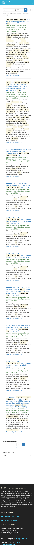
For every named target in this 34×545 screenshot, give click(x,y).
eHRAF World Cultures (10, 516)
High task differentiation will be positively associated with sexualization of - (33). (18, 152)
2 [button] (26, 444)
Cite (22, 75)
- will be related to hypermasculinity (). (18, 22)
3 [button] (4, 448)
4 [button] (7, 448)
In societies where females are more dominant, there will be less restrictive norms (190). (18, 328)
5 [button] (10, 448)
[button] (16, 447)
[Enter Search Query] (13, 9)
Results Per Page (8, 452)
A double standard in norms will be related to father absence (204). (18, 255)
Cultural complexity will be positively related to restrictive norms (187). (18, 185)
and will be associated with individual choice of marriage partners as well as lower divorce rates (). (17, 86)
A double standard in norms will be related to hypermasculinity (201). (18, 364)
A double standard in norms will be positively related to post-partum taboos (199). (18, 220)
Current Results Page (10, 442)
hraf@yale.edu (21, 539)
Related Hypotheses (12, 75)
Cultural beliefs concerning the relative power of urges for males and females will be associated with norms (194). (18, 291)
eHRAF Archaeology (9, 520)
